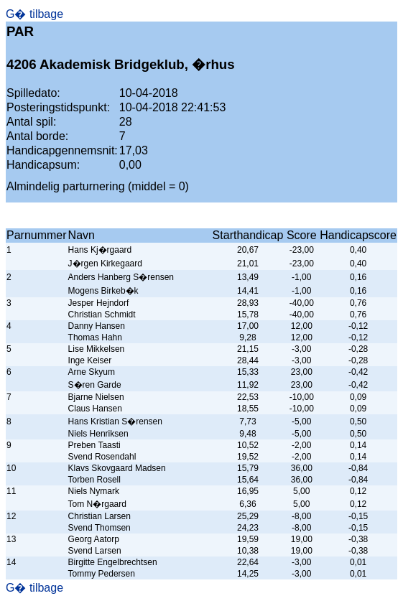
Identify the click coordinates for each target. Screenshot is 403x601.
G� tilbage (34, 14)
